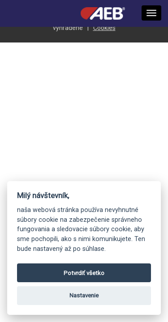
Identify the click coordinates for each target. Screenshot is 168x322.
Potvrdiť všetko (84, 273)
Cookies (104, 27)
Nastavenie (84, 295)
